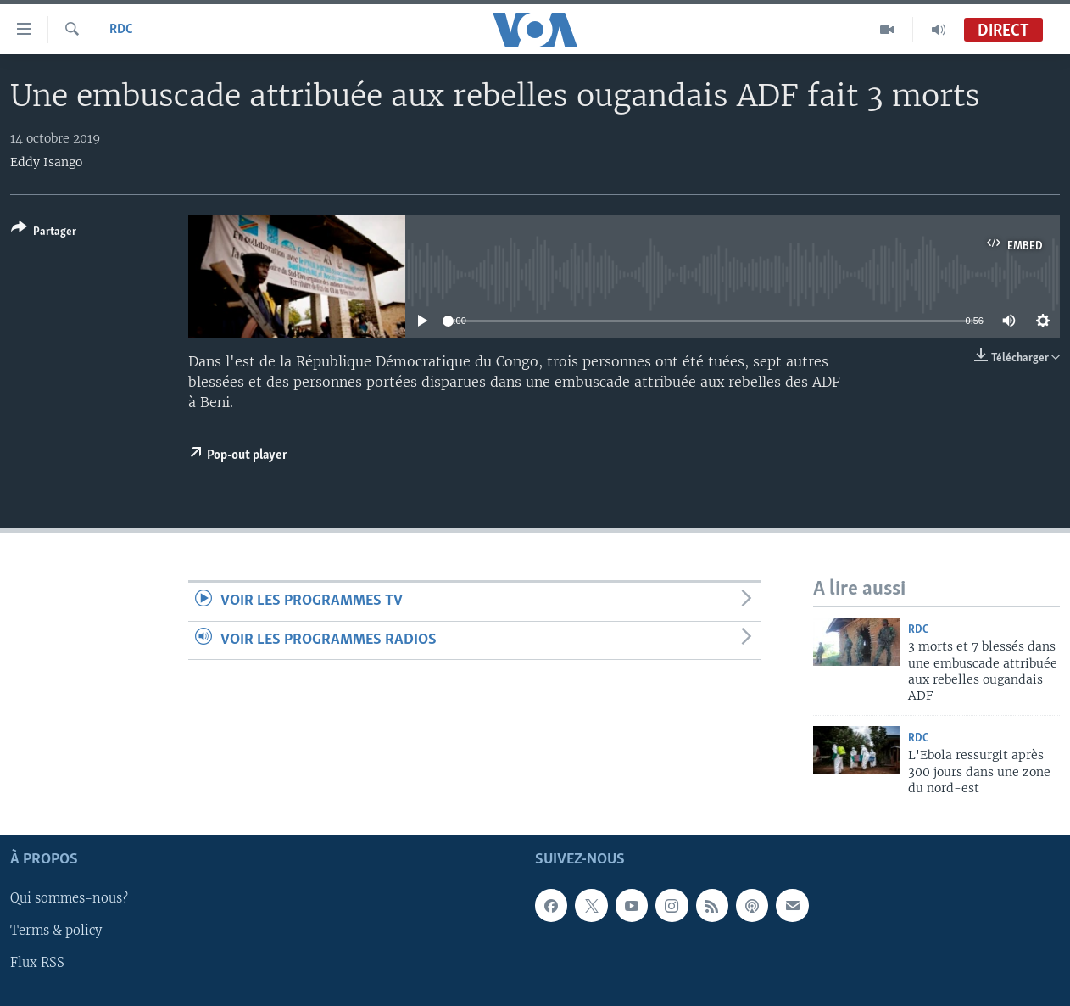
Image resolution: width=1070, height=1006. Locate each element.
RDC (121, 29)
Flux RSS (37, 962)
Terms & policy (56, 930)
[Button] (43, 232)
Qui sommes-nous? (69, 898)
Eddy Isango (46, 162)
